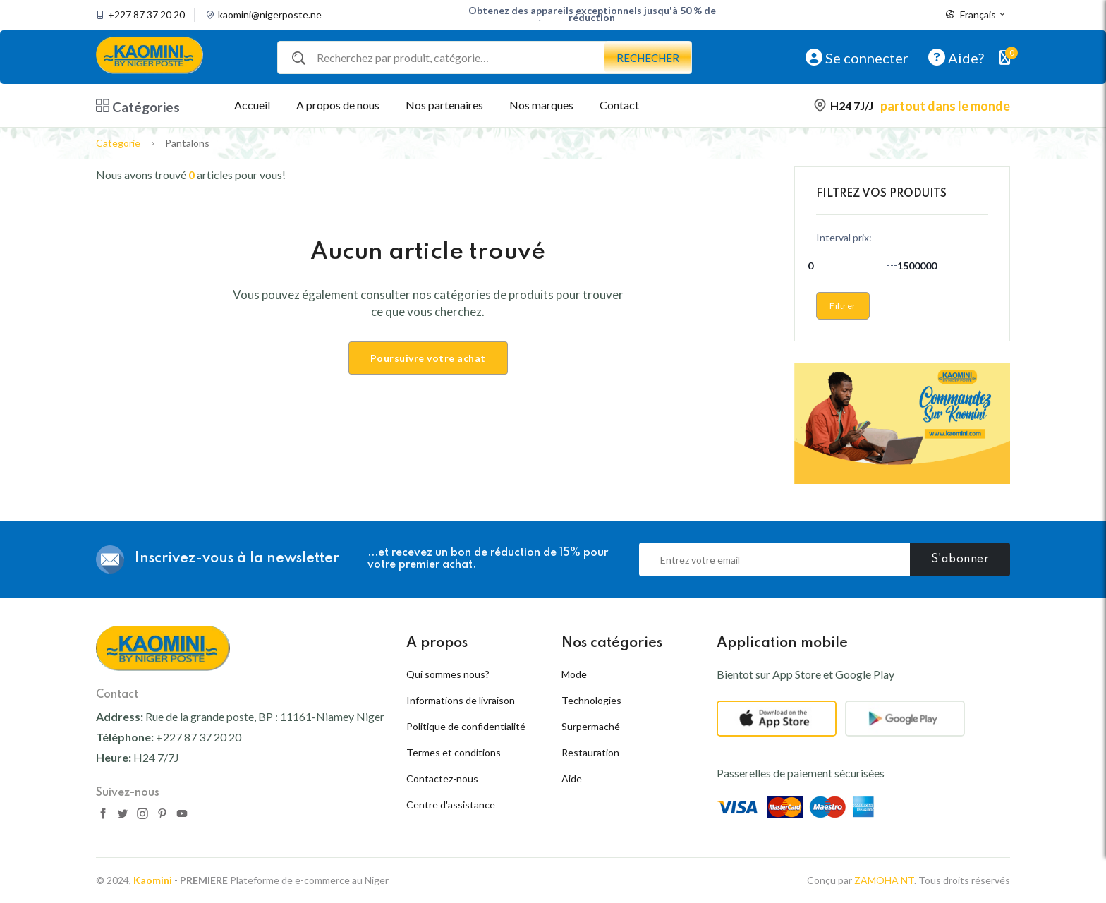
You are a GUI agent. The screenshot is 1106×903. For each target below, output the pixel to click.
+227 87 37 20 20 (146, 15)
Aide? (956, 57)
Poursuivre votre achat (428, 358)
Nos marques (541, 104)
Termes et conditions (453, 752)
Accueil (252, 104)
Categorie (118, 143)
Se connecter (857, 57)
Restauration (590, 752)
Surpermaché (590, 726)
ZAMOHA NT (884, 880)
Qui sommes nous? (448, 674)
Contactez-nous (442, 778)
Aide (571, 778)
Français (976, 15)
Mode (574, 674)
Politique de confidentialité (465, 726)
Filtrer (843, 306)
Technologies (591, 700)
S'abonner (960, 559)
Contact (619, 104)
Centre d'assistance (450, 805)
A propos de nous (337, 104)
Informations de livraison (460, 700)
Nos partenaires (444, 104)
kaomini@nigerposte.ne (270, 15)
